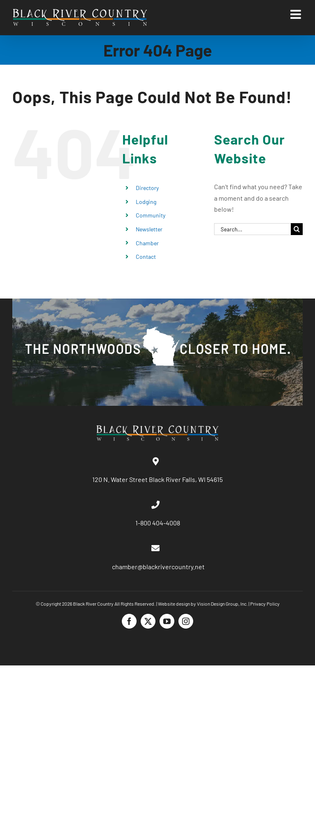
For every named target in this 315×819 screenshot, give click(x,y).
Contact (146, 256)
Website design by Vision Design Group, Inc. (203, 603)
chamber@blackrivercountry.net (158, 566)
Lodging (146, 201)
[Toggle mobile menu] (296, 14)
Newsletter (149, 229)
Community (150, 215)
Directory (147, 187)
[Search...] (252, 229)
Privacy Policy (265, 603)
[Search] (297, 229)
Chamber (147, 243)
